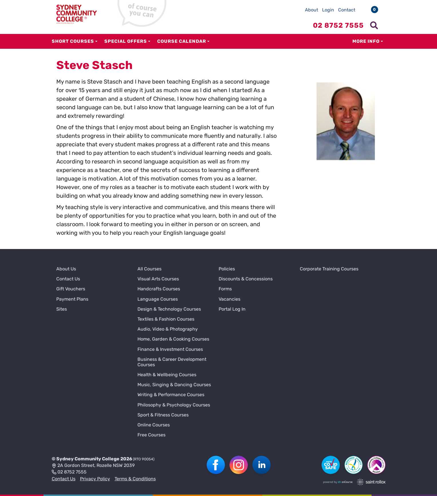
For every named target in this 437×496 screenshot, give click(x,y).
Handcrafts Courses (158, 288)
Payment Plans (72, 299)
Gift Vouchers (70, 288)
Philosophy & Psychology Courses (173, 405)
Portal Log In (232, 309)
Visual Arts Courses (158, 279)
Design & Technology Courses (169, 309)
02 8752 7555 (69, 472)
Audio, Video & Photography (167, 329)
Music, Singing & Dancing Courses (174, 384)
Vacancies (229, 299)
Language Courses (157, 299)
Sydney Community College (87, 458)
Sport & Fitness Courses (163, 415)
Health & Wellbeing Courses (166, 374)
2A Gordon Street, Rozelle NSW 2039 (93, 466)
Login (328, 10)
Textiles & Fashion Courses (165, 319)
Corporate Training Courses (329, 269)
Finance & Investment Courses (170, 349)
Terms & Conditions (135, 478)
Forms (225, 288)
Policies (227, 269)
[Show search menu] (374, 25)
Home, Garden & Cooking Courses (173, 339)
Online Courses (153, 425)
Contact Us (68, 279)
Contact (346, 10)
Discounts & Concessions (246, 279)
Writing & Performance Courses (170, 394)
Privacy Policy (95, 478)
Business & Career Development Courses (171, 362)
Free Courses (151, 435)
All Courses (149, 269)
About (311, 10)
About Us (66, 269)
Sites (61, 309)
